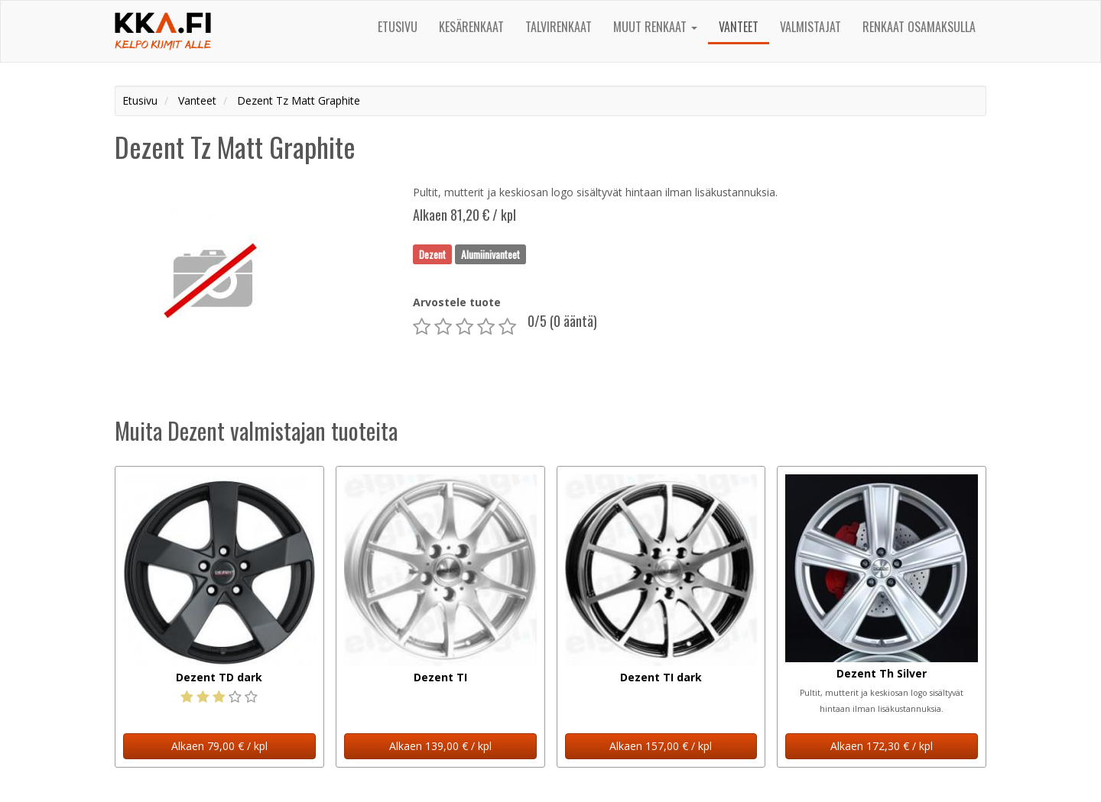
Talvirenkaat (558, 27)
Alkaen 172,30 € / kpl (881, 746)
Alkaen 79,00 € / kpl (219, 746)
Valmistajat (810, 27)
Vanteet (738, 27)
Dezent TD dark (219, 677)
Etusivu (397, 27)
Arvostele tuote (457, 302)
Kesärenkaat (471, 27)
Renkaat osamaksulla (919, 27)
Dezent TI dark (661, 677)
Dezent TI (440, 677)
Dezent (432, 253)
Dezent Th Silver (881, 673)
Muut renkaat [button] (655, 27)
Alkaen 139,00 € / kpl (440, 746)
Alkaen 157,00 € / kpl (660, 746)
